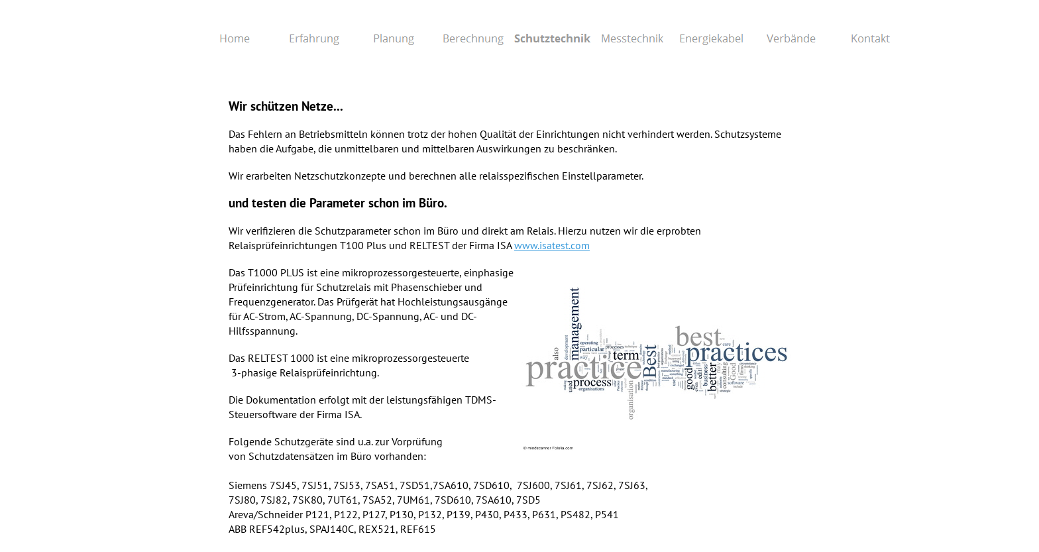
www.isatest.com (552, 245)
